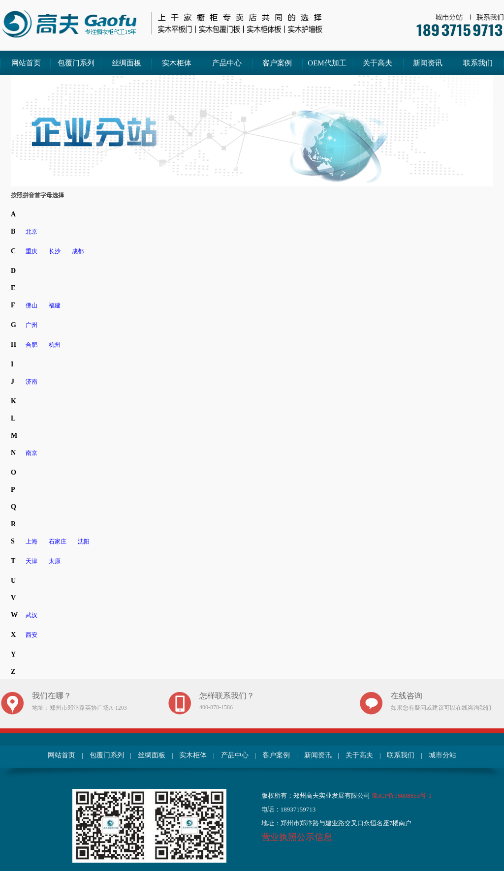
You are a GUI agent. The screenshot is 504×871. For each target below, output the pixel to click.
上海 (31, 541)
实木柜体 (176, 63)
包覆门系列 (76, 63)
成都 (78, 251)
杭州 (55, 344)
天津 (31, 561)
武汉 (31, 615)
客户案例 (277, 63)
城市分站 (442, 755)
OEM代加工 (327, 63)
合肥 (31, 344)
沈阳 (84, 541)
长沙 (55, 251)
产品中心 (227, 63)
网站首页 (26, 63)
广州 (31, 325)
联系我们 (478, 63)
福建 (55, 305)
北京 (31, 231)
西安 (31, 634)
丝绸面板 (126, 63)
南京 (31, 453)
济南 (31, 381)
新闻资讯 (427, 63)
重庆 (31, 251)
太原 (55, 561)
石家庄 (57, 541)
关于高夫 (377, 63)
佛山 (31, 305)
